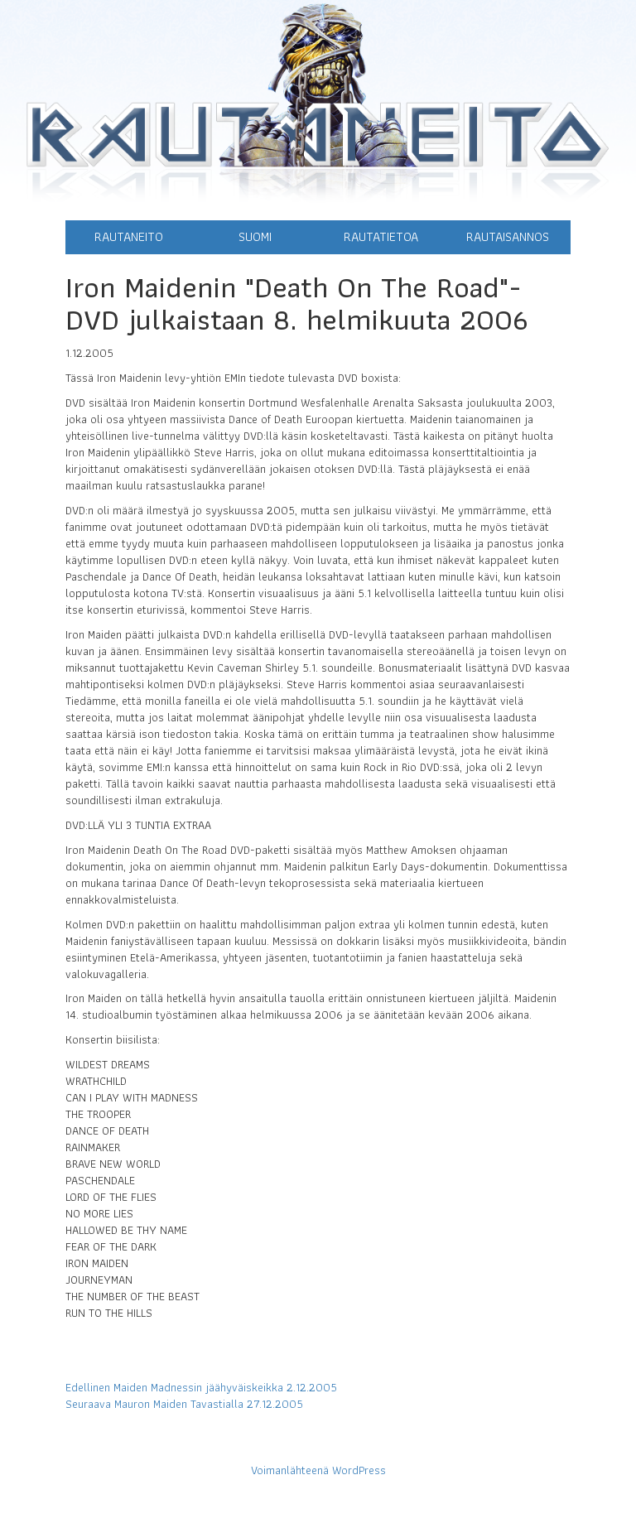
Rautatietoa (381, 236)
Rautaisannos (507, 236)
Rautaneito (128, 236)
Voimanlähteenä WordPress (318, 1470)
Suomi (255, 236)
